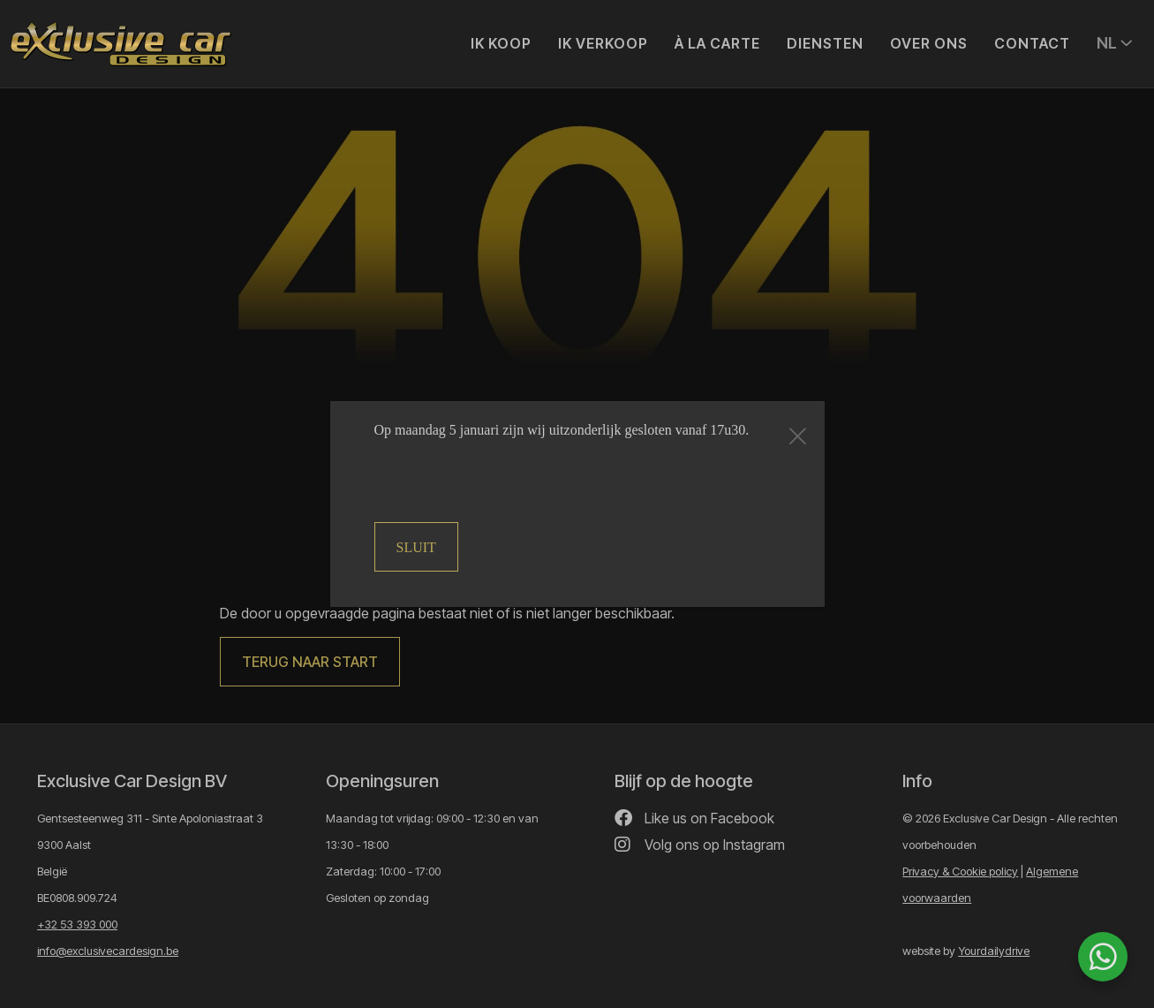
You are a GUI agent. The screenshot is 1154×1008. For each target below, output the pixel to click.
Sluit (416, 547)
